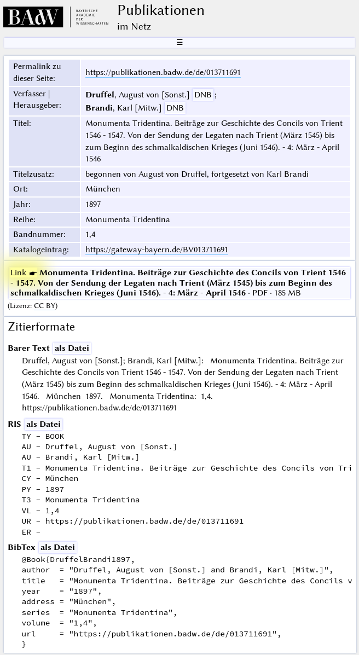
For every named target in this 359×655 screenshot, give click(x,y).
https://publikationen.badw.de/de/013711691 (163, 72)
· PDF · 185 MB (178, 283)
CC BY (44, 306)
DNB (203, 95)
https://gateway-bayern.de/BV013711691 (156, 249)
